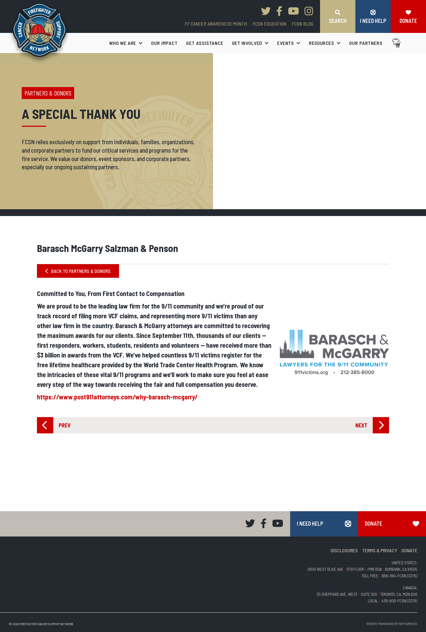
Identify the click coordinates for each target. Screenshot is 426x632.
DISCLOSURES (344, 550)
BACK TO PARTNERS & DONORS (78, 271)
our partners (366, 43)
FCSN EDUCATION (269, 24)
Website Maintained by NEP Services (392, 623)
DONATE (409, 550)
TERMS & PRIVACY (379, 550)
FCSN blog (302, 24)
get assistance (204, 43)
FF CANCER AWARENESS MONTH (216, 24)
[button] (126, 43)
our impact (164, 43)
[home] (39, 33)
